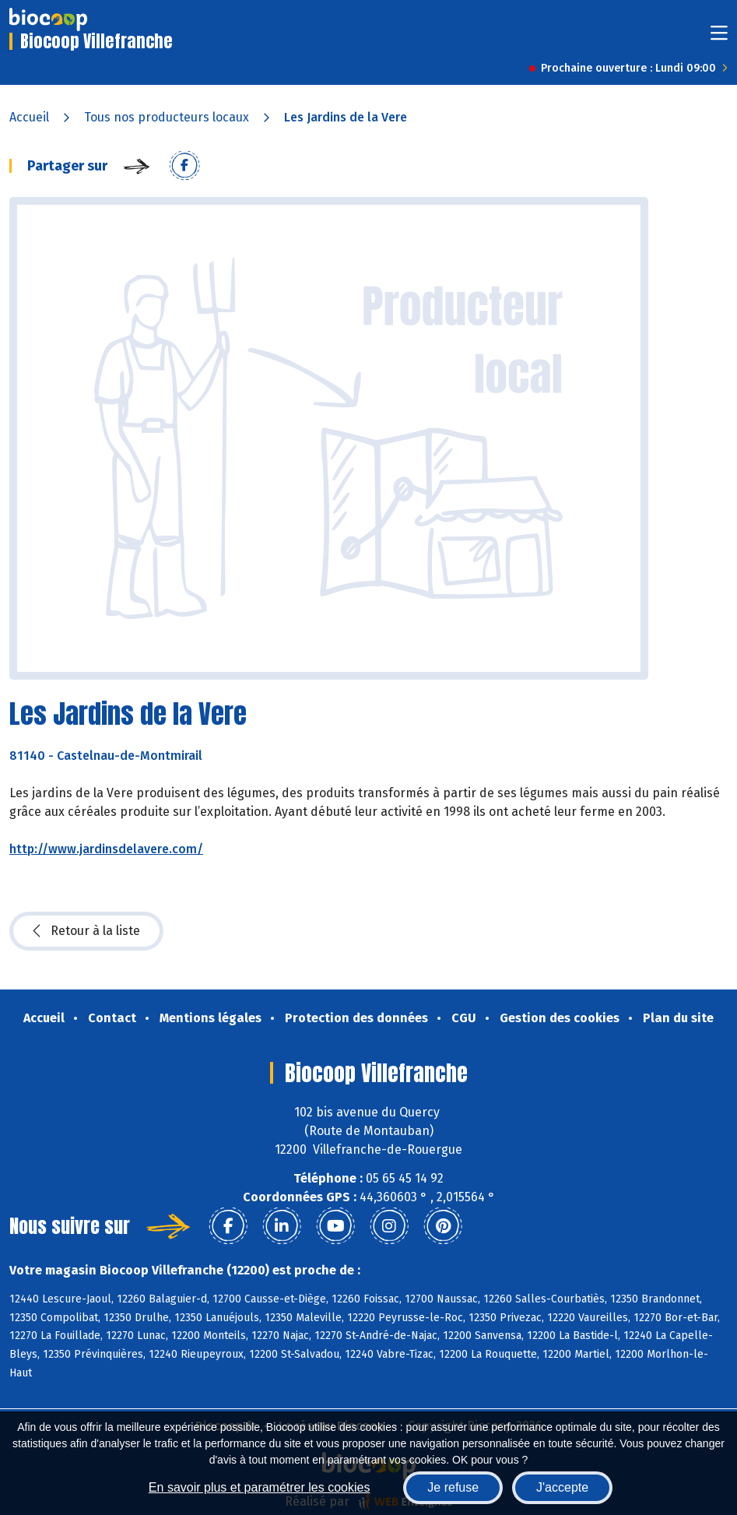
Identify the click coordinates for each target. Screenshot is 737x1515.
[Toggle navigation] (719, 37)
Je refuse (453, 1487)
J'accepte (562, 1487)
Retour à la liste (86, 931)
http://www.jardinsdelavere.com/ (106, 849)
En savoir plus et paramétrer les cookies (259, 1487)
